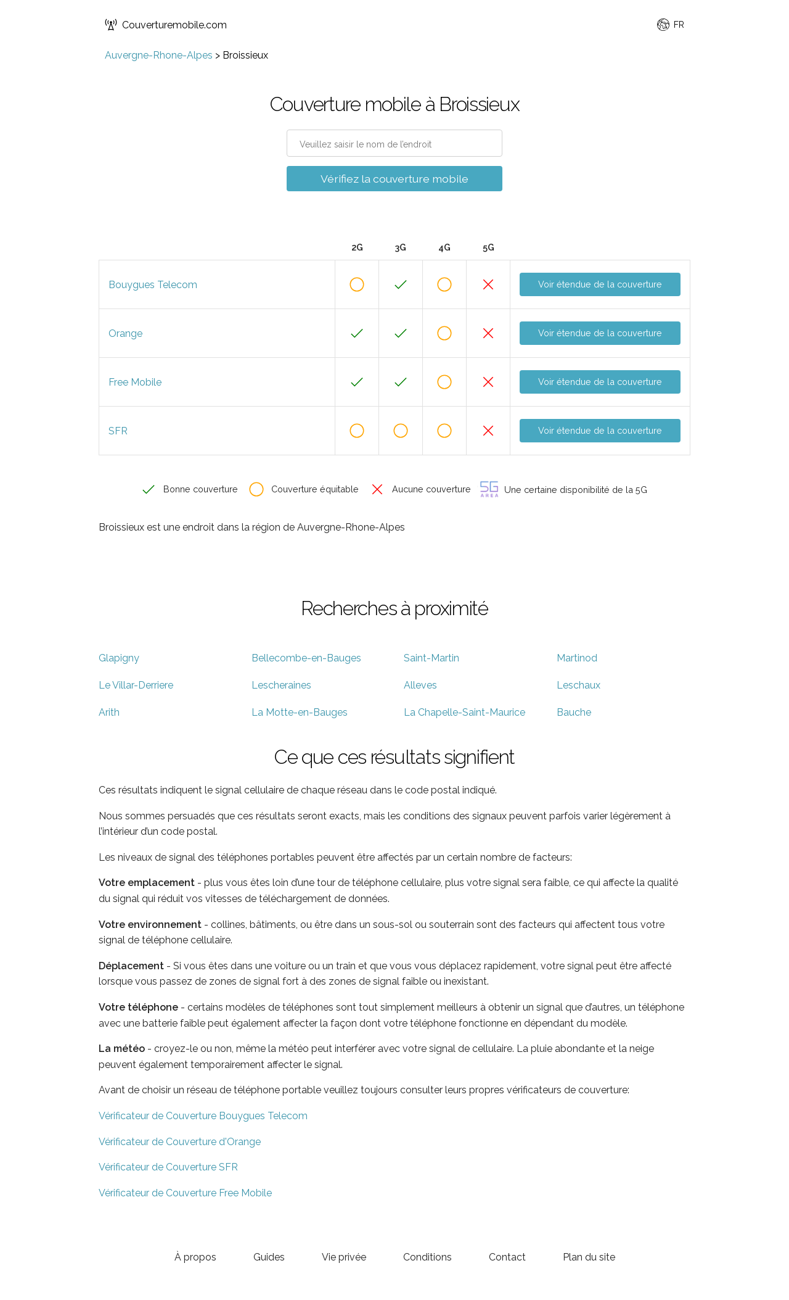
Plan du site (589, 1257)
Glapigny (119, 658)
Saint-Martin (431, 658)
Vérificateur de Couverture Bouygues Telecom (203, 1116)
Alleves (420, 685)
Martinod (577, 658)
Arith (109, 712)
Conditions (427, 1257)
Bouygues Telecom (152, 285)
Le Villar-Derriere (136, 685)
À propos (195, 1257)
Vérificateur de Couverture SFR (168, 1167)
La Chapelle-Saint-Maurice (464, 712)
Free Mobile (134, 382)
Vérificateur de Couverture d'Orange (180, 1142)
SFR (118, 431)
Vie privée (344, 1257)
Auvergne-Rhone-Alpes (159, 55)
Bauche (574, 712)
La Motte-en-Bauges (299, 712)
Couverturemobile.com (166, 25)
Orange (125, 333)
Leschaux (578, 685)
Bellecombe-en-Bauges (306, 658)
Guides (269, 1257)
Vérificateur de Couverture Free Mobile (185, 1193)
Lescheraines (281, 685)
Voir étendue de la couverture (600, 284)
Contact (507, 1257)
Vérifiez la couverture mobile (394, 178)
